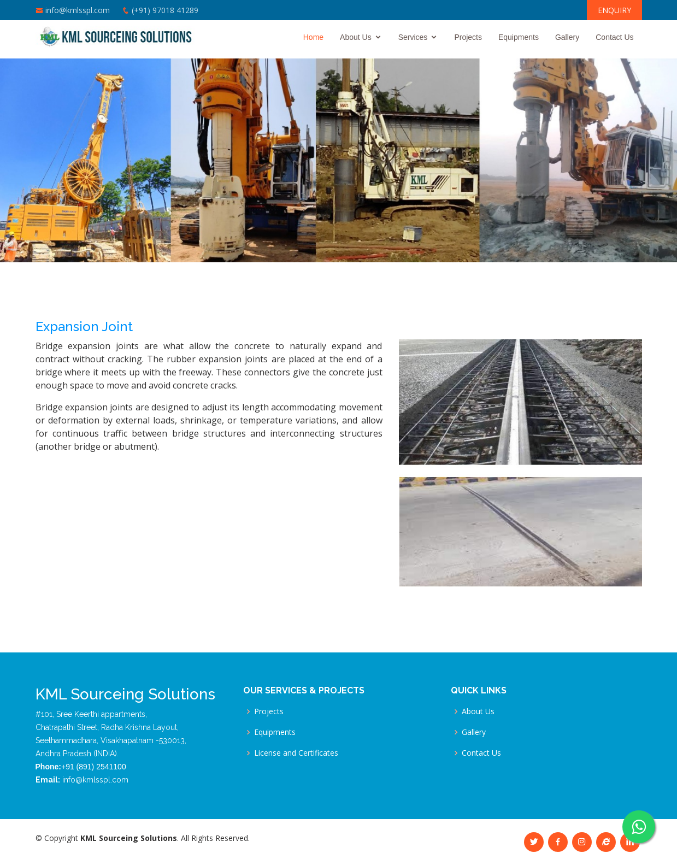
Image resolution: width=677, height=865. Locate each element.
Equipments (518, 37)
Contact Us (614, 37)
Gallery (567, 37)
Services (413, 37)
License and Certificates (296, 753)
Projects (468, 37)
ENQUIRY (614, 10)
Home (313, 37)
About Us (356, 37)
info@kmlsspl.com (77, 10)
